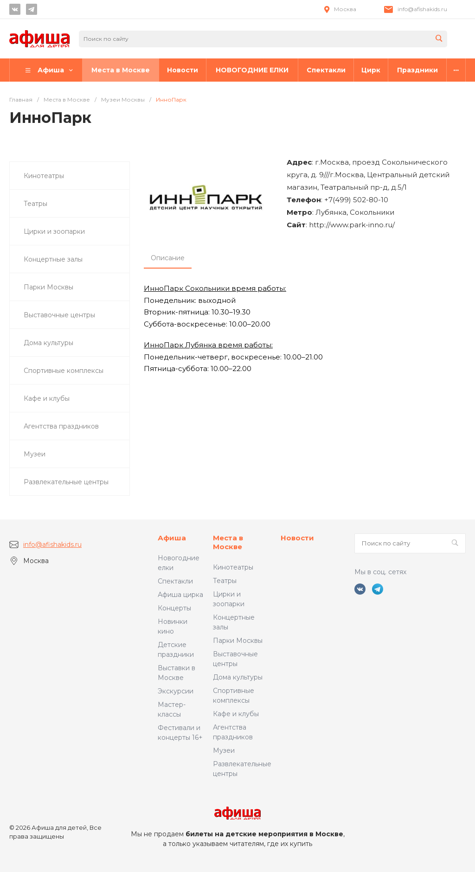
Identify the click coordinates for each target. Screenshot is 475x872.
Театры (225, 581)
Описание (168, 258)
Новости (297, 537)
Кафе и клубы (236, 714)
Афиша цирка (180, 594)
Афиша (172, 537)
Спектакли (175, 581)
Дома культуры (238, 677)
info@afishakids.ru (422, 9)
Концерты (174, 608)
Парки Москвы (238, 640)
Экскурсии (175, 691)
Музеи (224, 750)
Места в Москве (228, 542)
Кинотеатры (233, 567)
